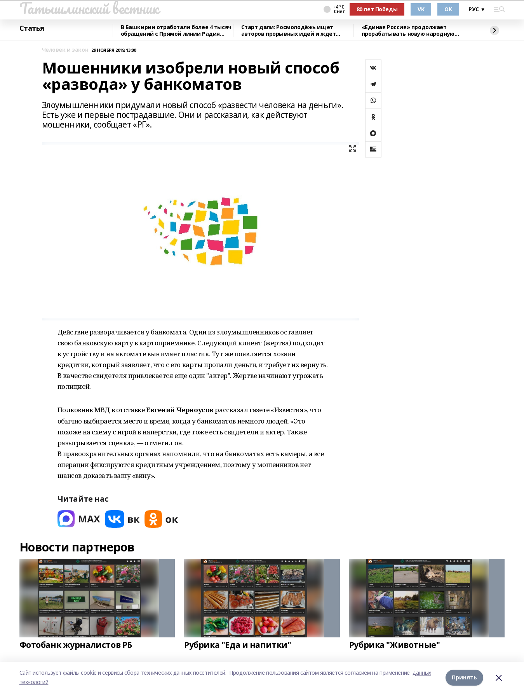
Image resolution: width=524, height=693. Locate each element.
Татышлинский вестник (89, 8)
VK (421, 9)
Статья (31, 28)
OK (448, 9)
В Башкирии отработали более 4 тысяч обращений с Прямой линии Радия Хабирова (176, 30)
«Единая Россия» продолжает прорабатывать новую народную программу (408, 30)
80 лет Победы (377, 9)
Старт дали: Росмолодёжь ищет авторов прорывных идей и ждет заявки (288, 30)
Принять (464, 677)
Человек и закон (65, 50)
